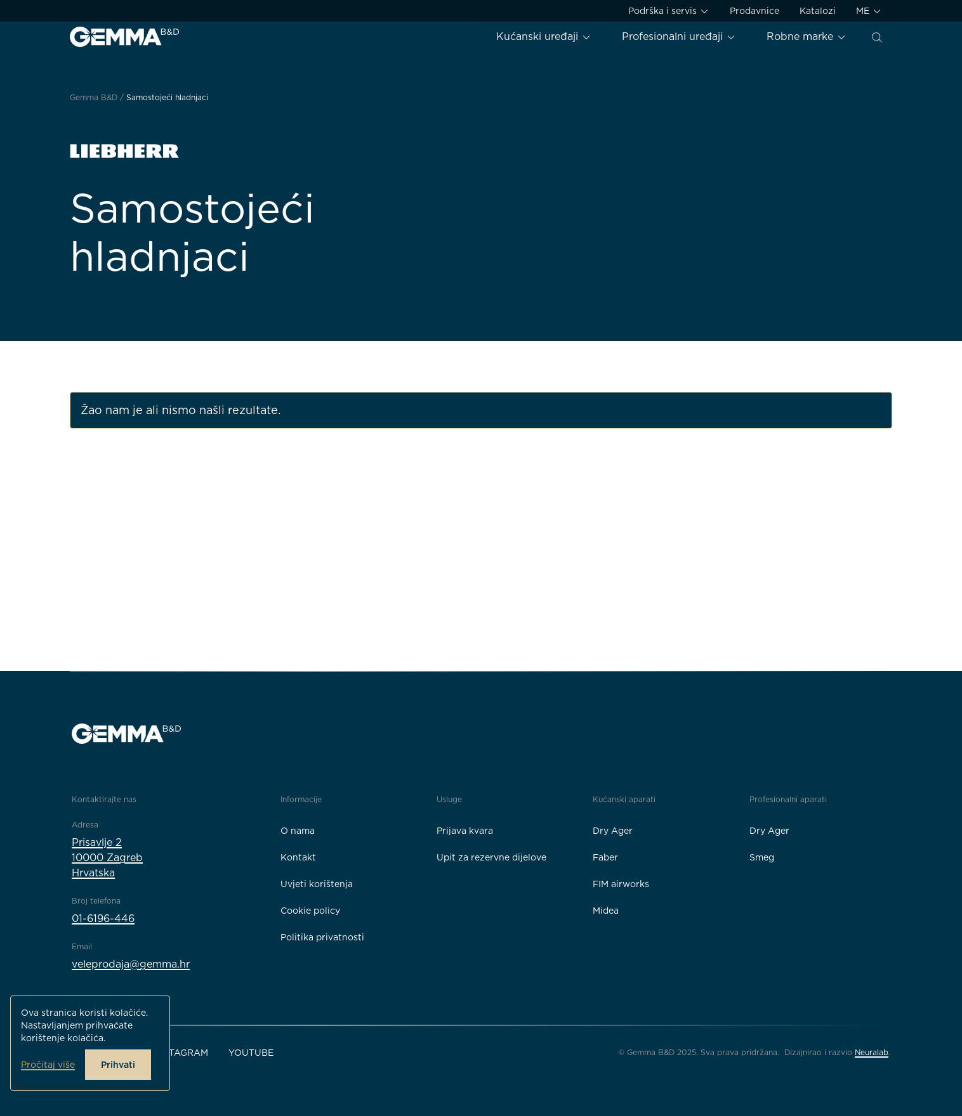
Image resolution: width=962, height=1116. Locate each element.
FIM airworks (621, 884)
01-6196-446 (103, 918)
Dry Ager (613, 831)
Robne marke (807, 36)
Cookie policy (310, 910)
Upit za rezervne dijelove (491, 857)
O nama (297, 831)
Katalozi (818, 11)
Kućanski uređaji (543, 36)
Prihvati (118, 1065)
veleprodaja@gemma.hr (131, 964)
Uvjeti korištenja (316, 884)
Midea (606, 910)
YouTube (250, 1053)
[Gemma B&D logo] (124, 37)
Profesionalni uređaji (679, 36)
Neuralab (871, 1052)
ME (869, 11)
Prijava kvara (465, 831)
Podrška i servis (668, 11)
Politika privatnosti (322, 937)
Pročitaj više (48, 1065)
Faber (605, 857)
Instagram (181, 1053)
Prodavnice (754, 11)
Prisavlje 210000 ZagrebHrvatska (107, 857)
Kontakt (298, 857)
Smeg (761, 857)
